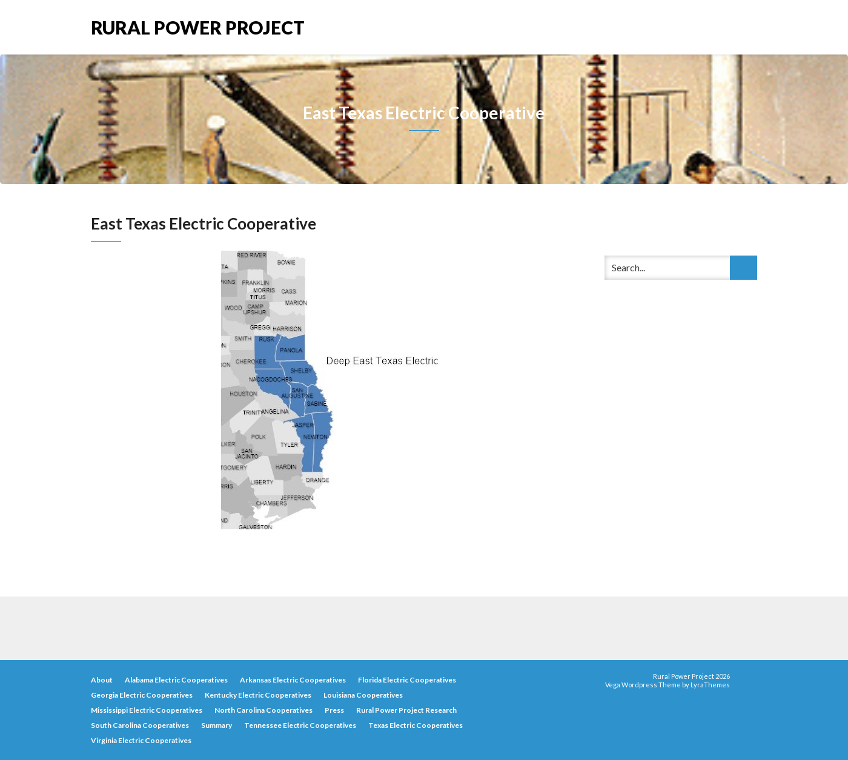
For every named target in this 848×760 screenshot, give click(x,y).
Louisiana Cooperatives (363, 694)
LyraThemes (710, 685)
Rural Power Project (198, 26)
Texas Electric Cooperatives (415, 725)
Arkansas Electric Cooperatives (293, 679)
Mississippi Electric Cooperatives (146, 710)
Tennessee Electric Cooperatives (300, 725)
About (102, 679)
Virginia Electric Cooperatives (141, 740)
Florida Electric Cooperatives (407, 679)
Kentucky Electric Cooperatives (258, 694)
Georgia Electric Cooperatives (142, 694)
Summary (216, 725)
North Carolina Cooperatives (263, 710)
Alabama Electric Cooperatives (176, 679)
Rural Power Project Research (406, 710)
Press (334, 710)
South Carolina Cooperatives (140, 725)
